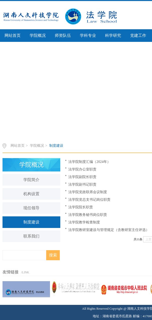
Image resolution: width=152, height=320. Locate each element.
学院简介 (31, 180)
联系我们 (31, 236)
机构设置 (31, 194)
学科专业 (88, 35)
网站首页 (13, 35)
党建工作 (138, 35)
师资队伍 (63, 35)
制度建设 (56, 146)
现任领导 (31, 208)
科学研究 (113, 35)
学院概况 (38, 35)
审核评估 (13, 48)
